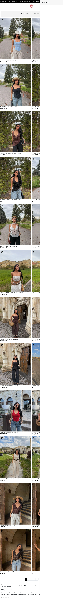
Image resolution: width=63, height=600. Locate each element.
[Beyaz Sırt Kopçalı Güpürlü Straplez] (15, 271)
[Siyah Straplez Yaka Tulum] (15, 364)
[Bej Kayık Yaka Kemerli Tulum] (15, 457)
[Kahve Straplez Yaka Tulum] (15, 317)
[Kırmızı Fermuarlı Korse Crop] (15, 410)
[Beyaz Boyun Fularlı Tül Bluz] (15, 224)
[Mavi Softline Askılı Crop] (15, 38)
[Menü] (2, 5)
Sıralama (38, 14)
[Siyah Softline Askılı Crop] (15, 85)
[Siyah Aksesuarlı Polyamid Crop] (15, 178)
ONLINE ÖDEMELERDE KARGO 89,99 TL (32, 1)
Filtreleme (25, 14)
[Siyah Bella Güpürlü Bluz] (15, 550)
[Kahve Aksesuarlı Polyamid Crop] (15, 131)
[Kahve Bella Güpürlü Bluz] (15, 504)
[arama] (5, 5)
